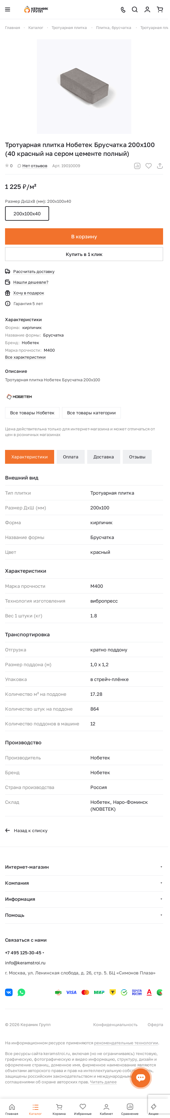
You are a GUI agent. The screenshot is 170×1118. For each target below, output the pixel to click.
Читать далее (103, 1081)
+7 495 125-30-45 (23, 952)
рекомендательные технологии (126, 1042)
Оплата (70, 456)
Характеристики (29, 456)
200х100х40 (27, 213)
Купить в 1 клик (84, 254)
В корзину (84, 236)
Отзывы (137, 456)
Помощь (14, 915)
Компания (17, 883)
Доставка (104, 456)
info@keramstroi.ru (25, 962)
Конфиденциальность (115, 1024)
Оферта (155, 1024)
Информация (20, 899)
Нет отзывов (32, 165)
